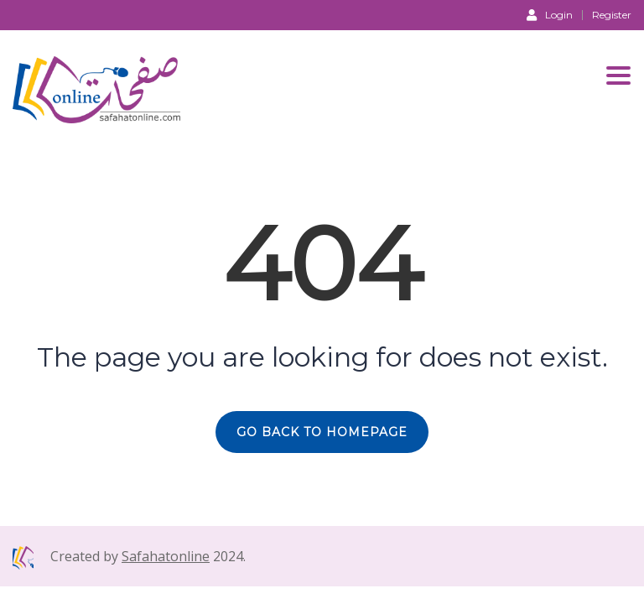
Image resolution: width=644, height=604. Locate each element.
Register (611, 15)
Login (550, 14)
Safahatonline (166, 556)
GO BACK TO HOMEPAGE (322, 432)
